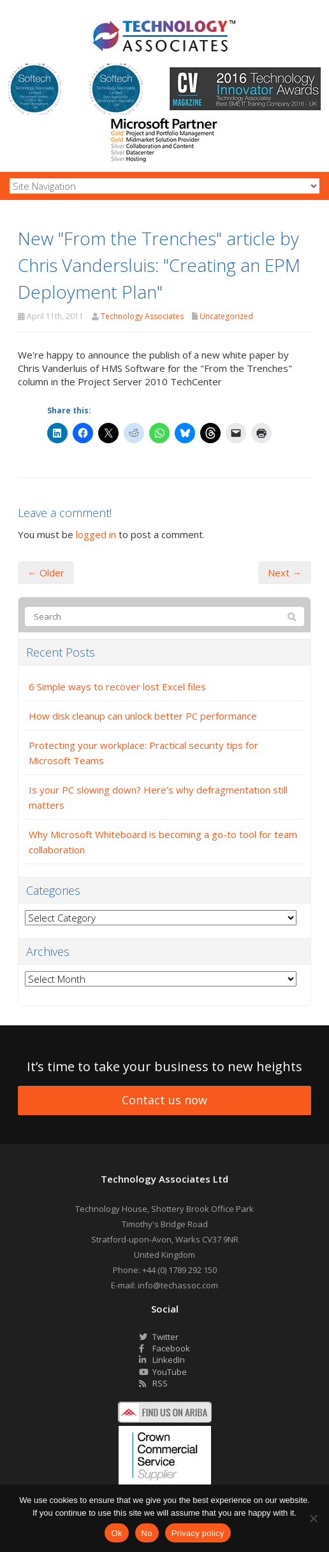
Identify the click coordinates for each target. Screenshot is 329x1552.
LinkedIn (162, 1359)
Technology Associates (142, 316)
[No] (313, 1518)
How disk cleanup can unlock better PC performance (143, 715)
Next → (285, 572)
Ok (116, 1533)
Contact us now (164, 1099)
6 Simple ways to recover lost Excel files (117, 686)
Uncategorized (226, 316)
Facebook (164, 1348)
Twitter (159, 1336)
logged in (96, 534)
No (147, 1533)
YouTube (163, 1372)
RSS (153, 1383)
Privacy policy (198, 1533)
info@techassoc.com (178, 1285)
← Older (45, 572)
